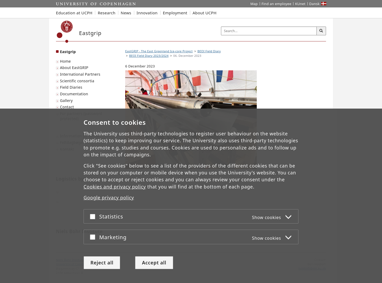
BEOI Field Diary (209, 51)
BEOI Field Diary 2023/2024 (149, 56)
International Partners (80, 74)
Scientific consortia (77, 80)
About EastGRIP (74, 67)
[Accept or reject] (94, 216)
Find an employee (277, 3)
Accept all (154, 262)
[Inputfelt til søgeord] (269, 31)
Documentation (74, 93)
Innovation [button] (147, 12)
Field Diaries (71, 87)
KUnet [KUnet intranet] (300, 3)
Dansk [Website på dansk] (314, 3)
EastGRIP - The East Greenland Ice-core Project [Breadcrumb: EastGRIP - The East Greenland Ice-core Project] (159, 51)
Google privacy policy (109, 198)
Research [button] (106, 12)
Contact (67, 106)
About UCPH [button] (204, 12)
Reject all (101, 262)
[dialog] (191, 196)
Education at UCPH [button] (74, 12)
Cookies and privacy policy (115, 186)
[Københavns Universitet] (65, 32)
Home (65, 61)
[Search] (321, 31)
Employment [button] (175, 12)
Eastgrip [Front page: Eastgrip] (68, 51)
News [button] (126, 12)
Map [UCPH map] (254, 3)
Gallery (66, 100)
